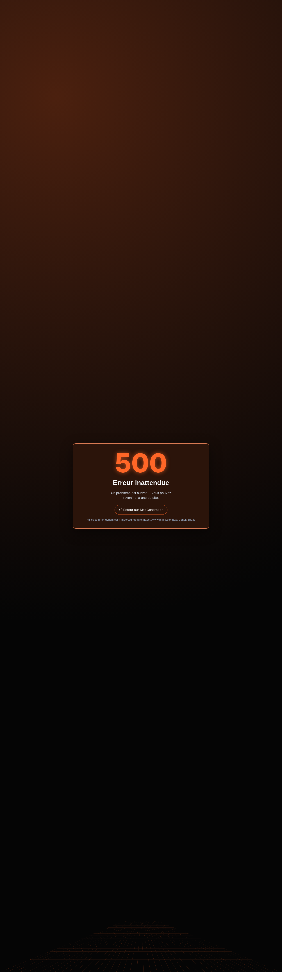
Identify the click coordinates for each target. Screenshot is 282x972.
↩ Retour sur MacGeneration (141, 510)
